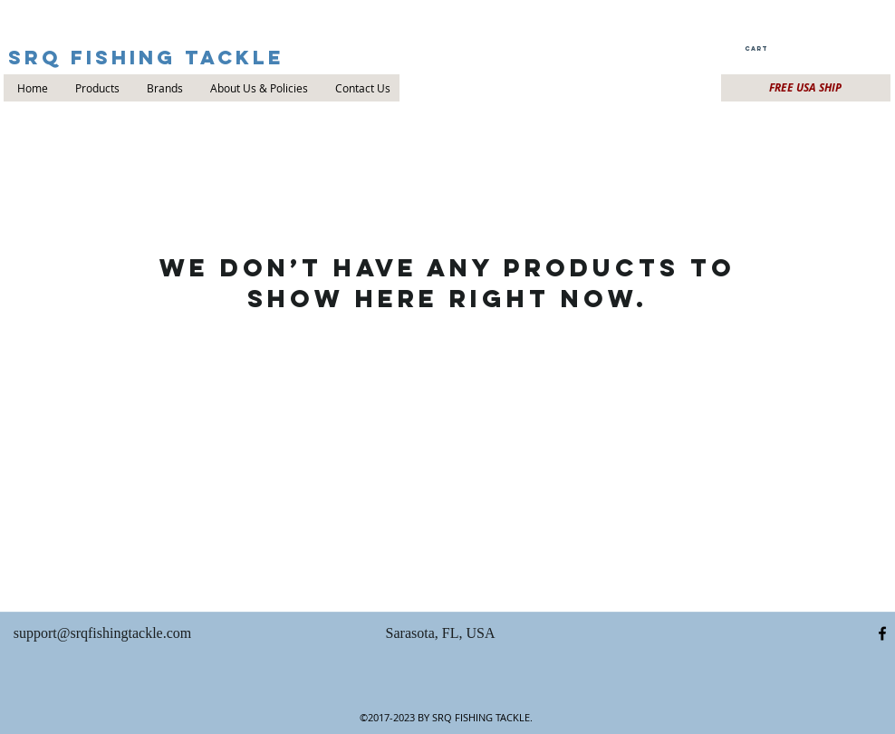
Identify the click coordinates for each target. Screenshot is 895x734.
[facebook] (882, 633)
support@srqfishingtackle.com (102, 633)
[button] (755, 48)
